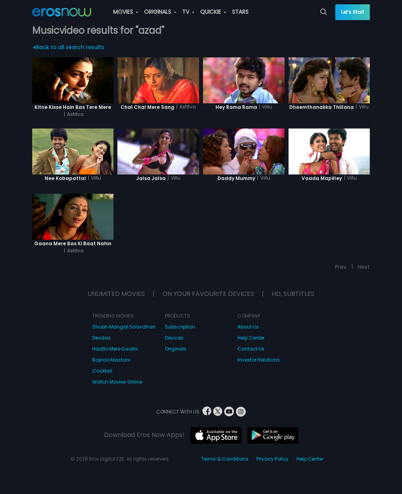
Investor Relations (259, 359)
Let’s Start (352, 12)
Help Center (251, 337)
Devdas (101, 337)
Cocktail (102, 370)
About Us (248, 326)
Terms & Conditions (225, 458)
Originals (175, 348)
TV (188, 12)
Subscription (180, 326)
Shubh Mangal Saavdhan (123, 326)
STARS (240, 12)
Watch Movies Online (117, 381)
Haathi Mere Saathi (115, 348)
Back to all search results (68, 47)
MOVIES (125, 12)
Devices (174, 337)
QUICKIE (213, 12)
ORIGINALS (160, 12)
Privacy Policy (272, 458)
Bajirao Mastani (111, 359)
